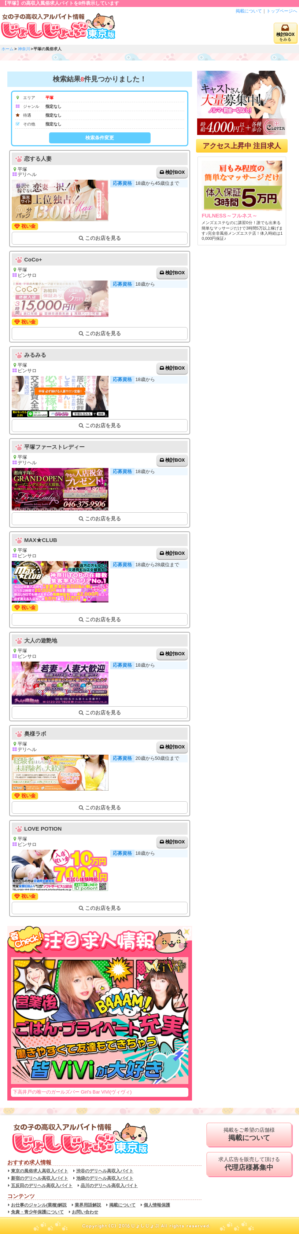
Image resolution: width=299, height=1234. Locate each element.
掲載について (249, 11)
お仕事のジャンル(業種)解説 (39, 1205)
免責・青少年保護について (37, 1212)
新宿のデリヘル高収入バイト (39, 1178)
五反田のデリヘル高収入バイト (42, 1185)
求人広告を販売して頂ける (249, 1164)
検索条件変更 (99, 137)
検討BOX (175, 172)
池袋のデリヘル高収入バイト (104, 1178)
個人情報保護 (157, 1205)
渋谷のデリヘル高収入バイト (104, 1170)
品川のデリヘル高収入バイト (109, 1185)
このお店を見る (100, 238)
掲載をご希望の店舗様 (249, 1134)
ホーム (7, 49)
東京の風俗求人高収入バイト (39, 1170)
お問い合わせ (85, 1212)
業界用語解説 (88, 1205)
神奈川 (24, 49)
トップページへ (281, 11)
